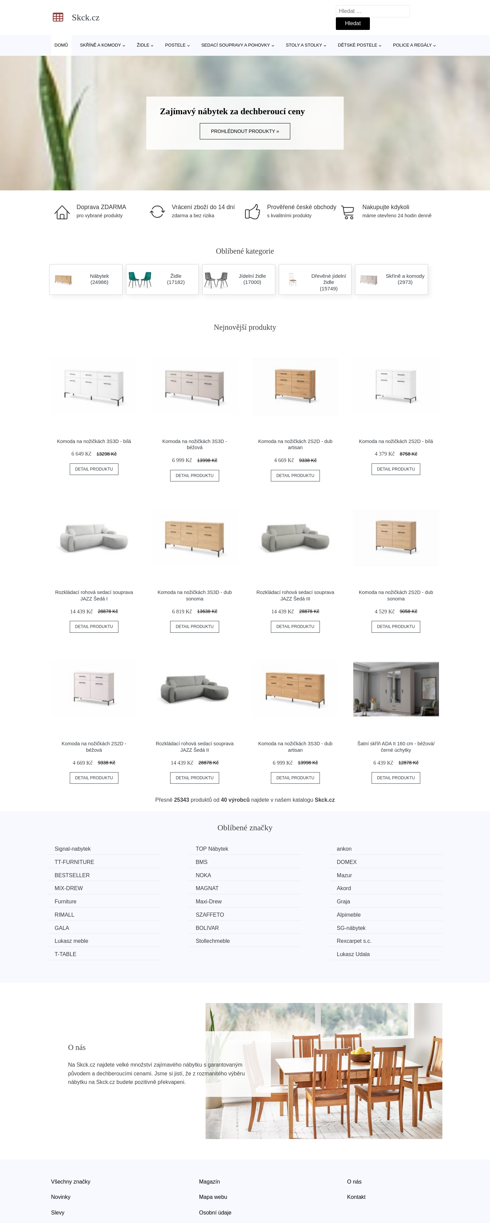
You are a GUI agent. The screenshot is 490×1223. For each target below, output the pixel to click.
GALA (266, 900)
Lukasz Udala (376, 926)
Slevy (57, 1184)
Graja (265, 887)
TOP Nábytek (174, 849)
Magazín (209, 1153)
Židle (143, 45)
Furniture (67, 887)
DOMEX (168, 862)
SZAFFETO (70, 900)
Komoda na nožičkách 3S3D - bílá (94, 441)
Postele (175, 45)
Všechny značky (71, 1153)
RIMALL (370, 887)
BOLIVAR (371, 900)
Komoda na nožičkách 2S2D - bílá (396, 441)
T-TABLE (67, 926)
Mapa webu (213, 1168)
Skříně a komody (100, 45)
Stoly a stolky (304, 45)
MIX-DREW (172, 875)
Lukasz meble (174, 913)
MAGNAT (270, 875)
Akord (367, 875)
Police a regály (412, 45)
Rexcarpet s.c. (377, 913)
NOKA (367, 862)
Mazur (63, 875)
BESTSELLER (276, 862)
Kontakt (356, 1168)
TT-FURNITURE (379, 849)
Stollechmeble (276, 913)
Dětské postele (357, 45)
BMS (62, 862)
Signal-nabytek (74, 849)
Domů (61, 45)
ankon (266, 849)
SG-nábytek (70, 913)
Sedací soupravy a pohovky (235, 45)
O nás (354, 1153)
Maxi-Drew (170, 887)
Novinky (60, 1168)
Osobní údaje (215, 1184)
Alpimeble (169, 900)
